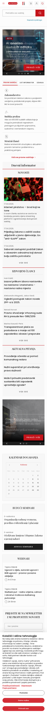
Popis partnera (9, 688)
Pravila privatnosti (11, 685)
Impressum (26, 685)
